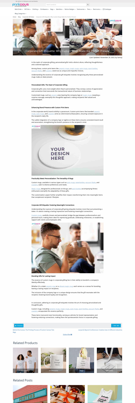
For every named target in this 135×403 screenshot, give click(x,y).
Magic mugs (36, 189)
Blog (19, 17)
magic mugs (74, 68)
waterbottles (80, 182)
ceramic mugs (64, 68)
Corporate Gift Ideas (28, 17)
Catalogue (107, 9)
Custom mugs (37, 215)
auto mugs (83, 68)
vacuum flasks (37, 71)
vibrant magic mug (66, 286)
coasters (49, 71)
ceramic (54, 95)
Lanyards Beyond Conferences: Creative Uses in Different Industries (100, 330)
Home (14, 17)
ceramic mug (51, 286)
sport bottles (92, 68)
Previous (18, 325)
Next (116, 325)
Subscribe (66, 334)
